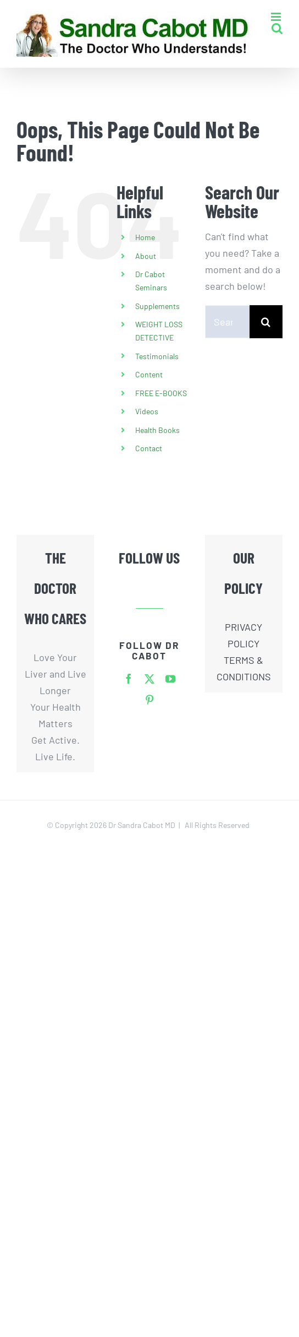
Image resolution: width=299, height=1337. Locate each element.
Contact (148, 448)
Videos (146, 411)
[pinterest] (149, 700)
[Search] (266, 321)
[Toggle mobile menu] (277, 17)
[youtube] (170, 679)
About (145, 256)
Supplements (157, 306)
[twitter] (149, 679)
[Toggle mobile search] (277, 28)
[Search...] (227, 321)
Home (145, 237)
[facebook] (129, 679)
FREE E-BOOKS (161, 393)
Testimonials (157, 356)
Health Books (157, 430)
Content (149, 374)
